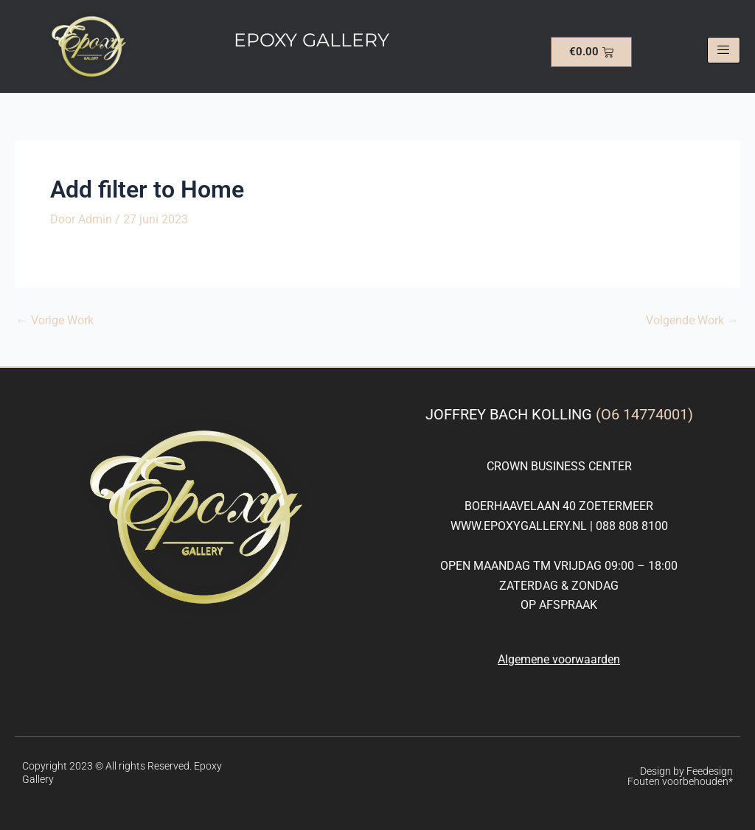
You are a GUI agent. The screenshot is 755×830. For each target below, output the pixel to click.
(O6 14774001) (644, 414)
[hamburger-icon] (723, 50)
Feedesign (709, 771)
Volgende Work (692, 321)
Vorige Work (55, 321)
